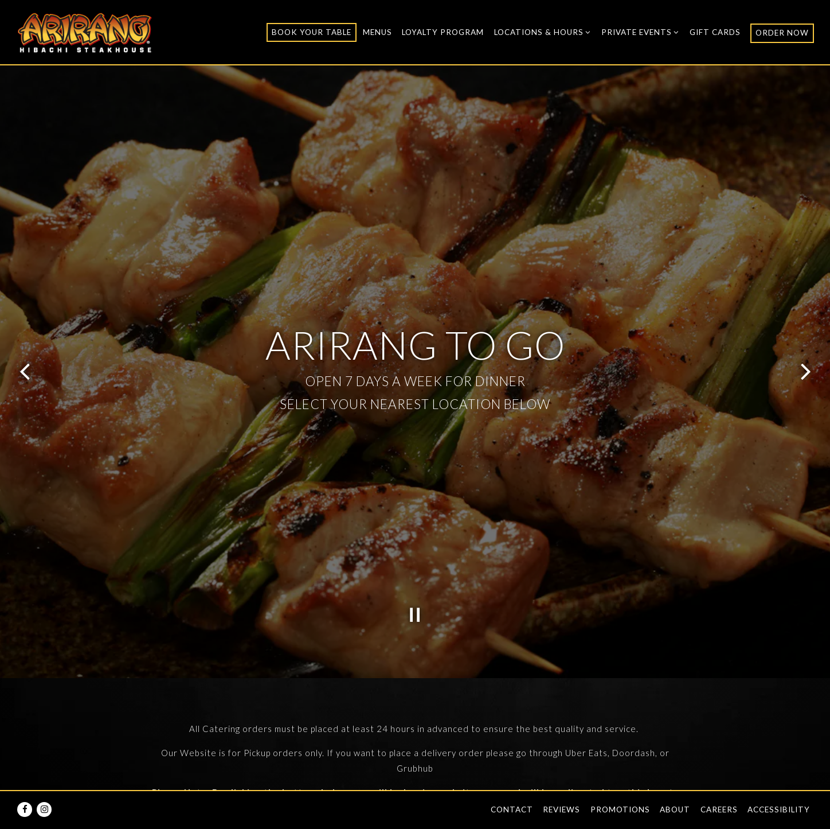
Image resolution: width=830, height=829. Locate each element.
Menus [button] (377, 32)
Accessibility (778, 809)
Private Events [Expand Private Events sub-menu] (640, 31)
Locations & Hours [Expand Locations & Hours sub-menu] (543, 31)
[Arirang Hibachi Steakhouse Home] (85, 32)
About (675, 809)
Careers (719, 809)
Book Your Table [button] (311, 32)
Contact (512, 809)
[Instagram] (44, 809)
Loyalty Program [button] (443, 32)
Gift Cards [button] (715, 32)
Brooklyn (420, 767)
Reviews (561, 809)
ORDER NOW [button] (782, 32)
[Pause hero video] (415, 539)
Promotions (620, 809)
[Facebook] (24, 809)
